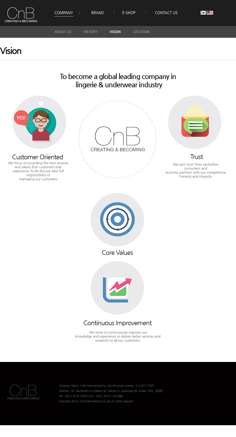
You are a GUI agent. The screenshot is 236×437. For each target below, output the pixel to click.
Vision (10, 50)
